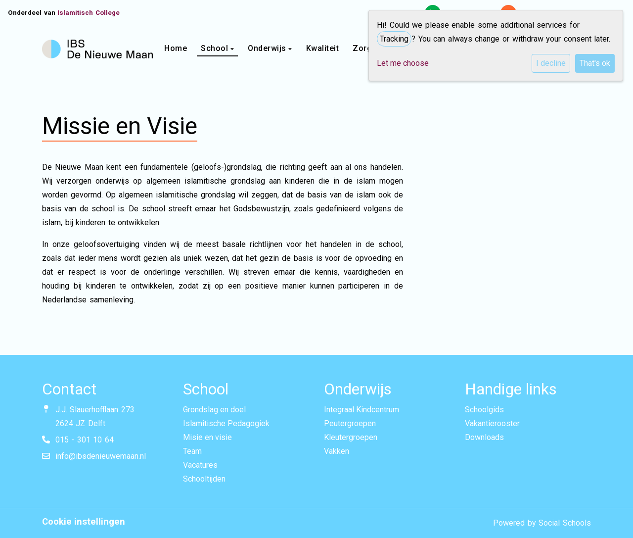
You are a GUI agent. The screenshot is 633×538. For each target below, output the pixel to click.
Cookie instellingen (83, 521)
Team (192, 451)
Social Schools (565, 523)
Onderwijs (268, 48)
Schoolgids (484, 409)
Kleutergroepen (350, 437)
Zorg (363, 48)
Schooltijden (204, 479)
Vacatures (200, 465)
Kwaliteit (322, 48)
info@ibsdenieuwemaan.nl (100, 456)
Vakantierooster (492, 423)
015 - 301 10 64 (84, 439)
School (215, 48)
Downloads (484, 437)
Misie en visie (207, 437)
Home (175, 48)
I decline (551, 63)
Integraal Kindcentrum (361, 409)
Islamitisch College (88, 12)
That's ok (595, 63)
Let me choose (403, 63)
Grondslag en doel (214, 409)
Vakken (336, 451)
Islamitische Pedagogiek (226, 423)
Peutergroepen (350, 423)
